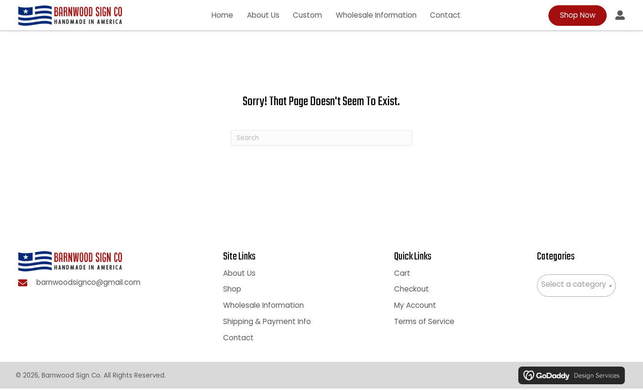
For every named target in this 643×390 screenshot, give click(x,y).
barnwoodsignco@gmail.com (88, 285)
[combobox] (576, 287)
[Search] (321, 139)
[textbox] (576, 286)
